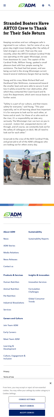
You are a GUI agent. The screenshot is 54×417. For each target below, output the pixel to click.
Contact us (8, 266)
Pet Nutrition (9, 296)
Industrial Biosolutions (13, 303)
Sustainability (35, 231)
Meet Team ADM (11, 339)
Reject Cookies (27, 406)
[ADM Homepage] (27, 6)
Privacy (6, 372)
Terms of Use (8, 377)
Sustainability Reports (39, 239)
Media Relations (11, 253)
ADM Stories (9, 246)
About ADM (9, 231)
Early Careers (9, 332)
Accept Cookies (27, 412)
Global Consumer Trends (37, 300)
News (5, 239)
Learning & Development (9, 347)
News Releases (10, 259)
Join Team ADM (10, 325)
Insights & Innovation (39, 275)
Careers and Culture (13, 318)
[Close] (50, 383)
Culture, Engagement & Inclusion (14, 357)
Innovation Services (38, 282)
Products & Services (13, 275)
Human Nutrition (11, 282)
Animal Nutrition (11, 289)
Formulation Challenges (34, 290)
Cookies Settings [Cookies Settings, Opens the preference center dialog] (27, 399)
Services (7, 310)
